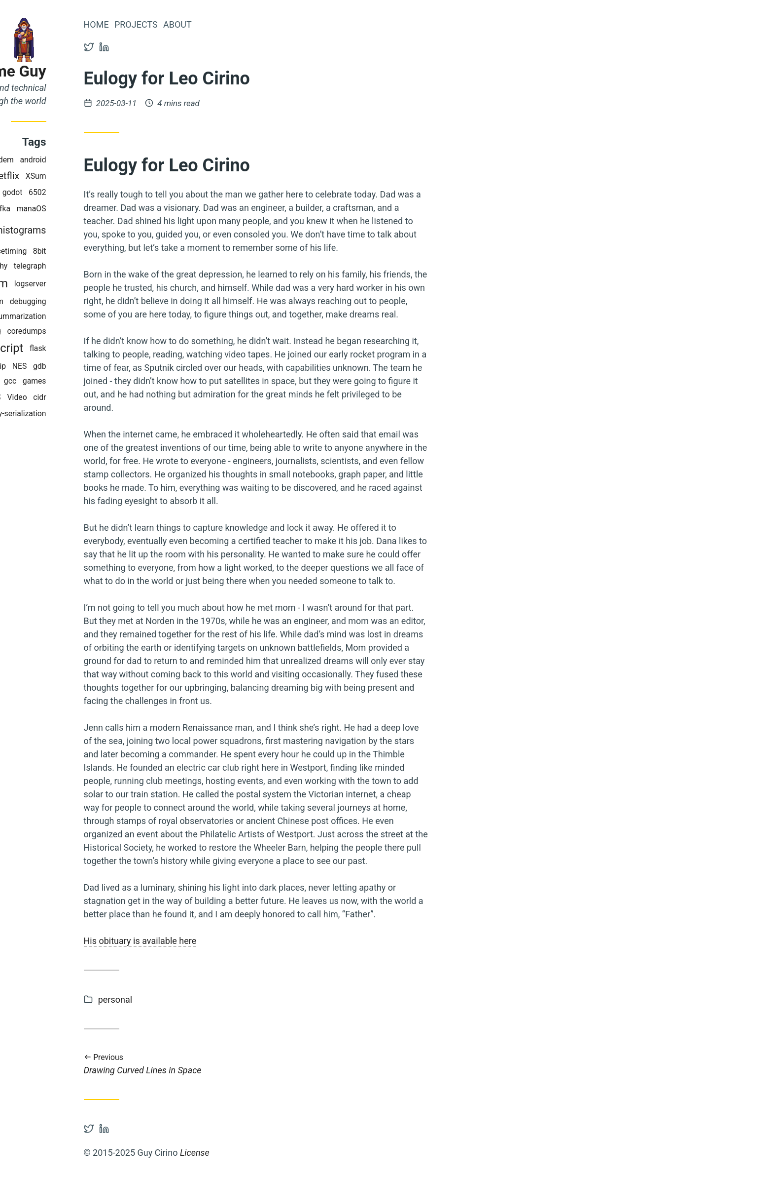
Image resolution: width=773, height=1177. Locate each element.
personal (212, 999)
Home (193, 24)
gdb (136, 366)
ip (100, 366)
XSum (132, 176)
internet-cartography (70, 266)
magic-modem (86, 159)
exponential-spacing (63, 331)
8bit (136, 251)
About (274, 24)
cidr (136, 397)
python (67, 208)
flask (134, 348)
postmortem (72, 283)
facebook (74, 366)
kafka (97, 208)
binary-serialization (110, 413)
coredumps (123, 331)
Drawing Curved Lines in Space (353, 1064)
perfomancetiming (92, 251)
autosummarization (109, 316)
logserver (127, 283)
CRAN (44, 159)
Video (114, 397)
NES (116, 366)
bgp (28, 283)
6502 (134, 192)
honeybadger (70, 192)
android (130, 159)
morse (53, 348)
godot (109, 192)
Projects (232, 24)
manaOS (128, 208)
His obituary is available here (236, 941)
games (131, 381)
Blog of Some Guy (80, 71)
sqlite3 (83, 397)
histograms (118, 230)
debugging (124, 301)
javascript (95, 348)
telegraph (126, 266)
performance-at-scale (58, 381)
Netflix (102, 176)
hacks (72, 176)
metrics (62, 231)
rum (94, 301)
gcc (107, 381)
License (291, 1152)
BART (53, 397)
